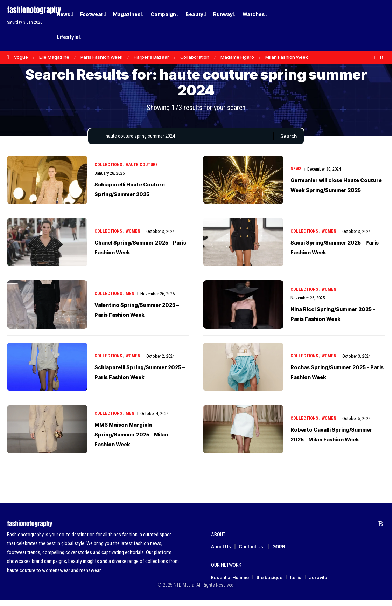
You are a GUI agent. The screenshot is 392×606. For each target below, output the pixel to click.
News (296, 170)
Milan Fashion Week (286, 57)
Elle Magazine (54, 57)
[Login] (353, 25)
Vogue (21, 57)
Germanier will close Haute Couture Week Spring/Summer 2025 (336, 191)
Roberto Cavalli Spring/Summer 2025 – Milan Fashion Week (329, 440)
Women (134, 237)
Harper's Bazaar (151, 57)
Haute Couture (144, 170)
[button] (367, 25)
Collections (108, 170)
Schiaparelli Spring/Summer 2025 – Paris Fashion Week (133, 378)
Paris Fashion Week (101, 57)
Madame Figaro (237, 57)
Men (131, 299)
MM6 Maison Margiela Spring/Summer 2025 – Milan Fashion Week (133, 440)
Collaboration (194, 57)
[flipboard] (375, 57)
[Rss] (381, 57)
